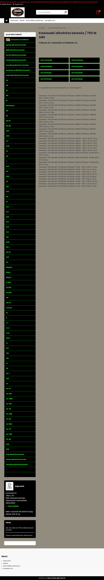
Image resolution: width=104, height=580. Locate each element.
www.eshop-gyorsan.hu (56, 578)
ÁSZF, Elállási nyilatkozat (34, 20)
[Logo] (17, 12)
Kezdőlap (42, 28)
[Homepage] (6, 20)
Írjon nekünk (13, 506)
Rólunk (22, 20)
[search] (65, 12)
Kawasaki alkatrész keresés (57, 28)
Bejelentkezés (6, 4)
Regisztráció (19, 4)
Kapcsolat (14, 20)
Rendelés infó (50, 20)
